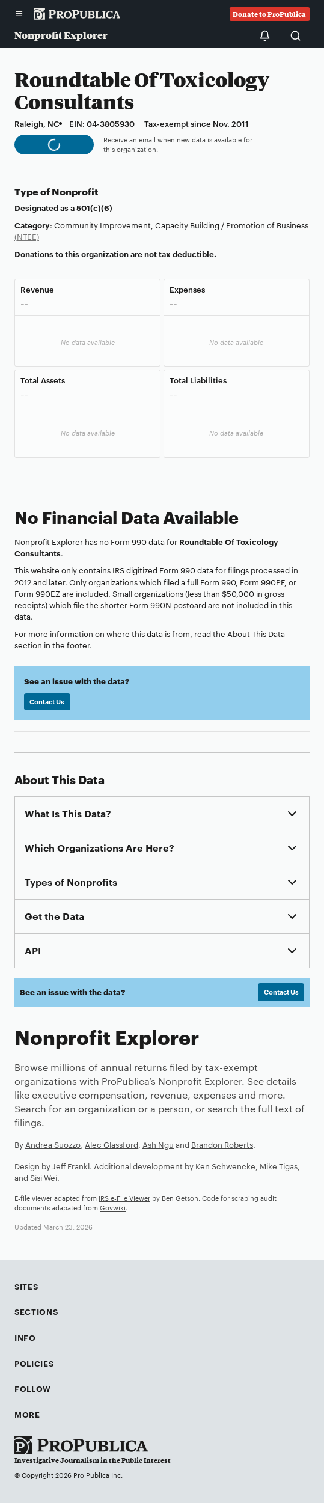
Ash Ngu (158, 1144)
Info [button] (25, 1337)
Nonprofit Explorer (61, 35)
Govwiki (113, 1207)
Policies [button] (33, 1363)
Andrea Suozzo (53, 1144)
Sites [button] (26, 1286)
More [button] (27, 1414)
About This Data (256, 633)
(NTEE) (26, 236)
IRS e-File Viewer (124, 1198)
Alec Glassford (111, 1144)
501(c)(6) (94, 207)
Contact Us (46, 701)
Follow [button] (32, 1388)
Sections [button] (36, 1311)
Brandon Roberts (222, 1144)
